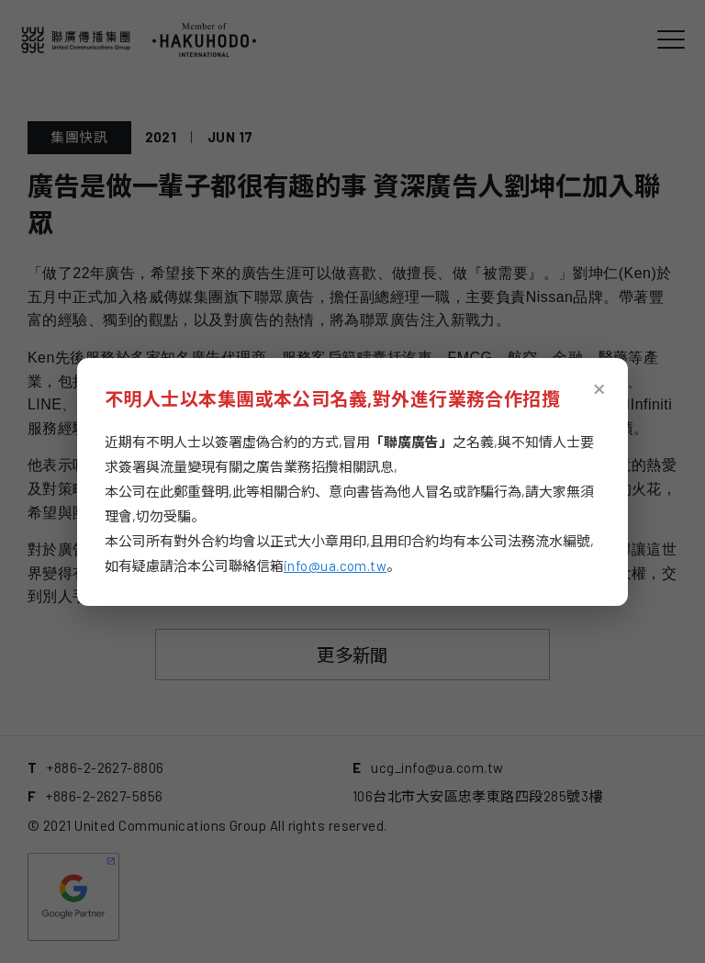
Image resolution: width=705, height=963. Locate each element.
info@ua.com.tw (335, 565)
